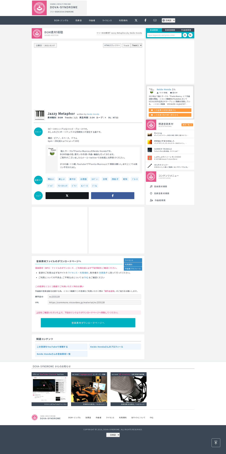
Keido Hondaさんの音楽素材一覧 (54, 353)
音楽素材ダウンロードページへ (88, 322)
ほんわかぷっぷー (161, 164)
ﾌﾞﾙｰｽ (135, 179)
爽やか (72, 179)
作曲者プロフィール (133, 268)
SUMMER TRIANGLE (163, 149)
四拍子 (115, 179)
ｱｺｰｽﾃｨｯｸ (62, 185)
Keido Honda (93, 114)
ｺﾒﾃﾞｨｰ (95, 179)
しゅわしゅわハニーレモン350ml (167, 157)
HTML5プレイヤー (112, 45)
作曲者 (92, 20)
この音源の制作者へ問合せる (166, 115)
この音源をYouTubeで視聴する (52, 346)
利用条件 (103, 272)
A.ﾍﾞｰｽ (84, 185)
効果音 (78, 20)
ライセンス (107, 20)
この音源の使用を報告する (165, 110)
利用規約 (123, 20)
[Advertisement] (141, 8)
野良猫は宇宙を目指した (164, 141)
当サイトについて (138, 417)
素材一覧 (186, 124)
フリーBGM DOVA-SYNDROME (62, 11)
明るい (51, 179)
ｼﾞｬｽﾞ (50, 185)
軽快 (125, 179)
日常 (105, 179)
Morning (158, 133)
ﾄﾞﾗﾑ (94, 185)
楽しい (62, 179)
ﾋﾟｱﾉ (74, 185)
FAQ (86, 277)
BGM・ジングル (61, 20)
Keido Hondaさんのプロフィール (106, 346)
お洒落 (83, 179)
